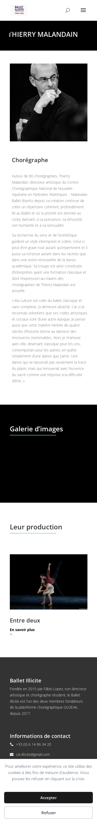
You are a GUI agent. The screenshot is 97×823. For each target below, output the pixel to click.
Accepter (48, 797)
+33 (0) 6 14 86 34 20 (33, 744)
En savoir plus (22, 629)
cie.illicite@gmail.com (33, 754)
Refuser (48, 812)
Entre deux (25, 620)
